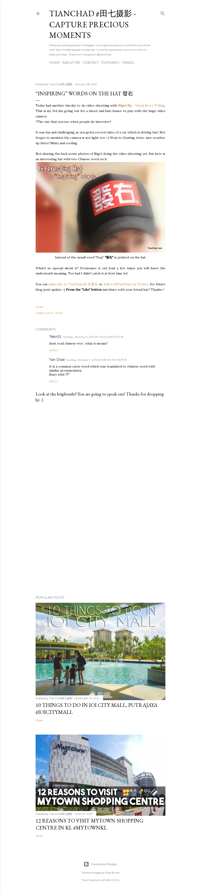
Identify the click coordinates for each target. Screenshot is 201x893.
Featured (110, 63)
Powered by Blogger (100, 864)
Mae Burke (112, 872)
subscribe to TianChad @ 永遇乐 (72, 284)
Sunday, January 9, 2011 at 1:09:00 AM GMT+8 (93, 336)
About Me (71, 63)
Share (58, 313)
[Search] (162, 12)
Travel (128, 63)
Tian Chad (56, 360)
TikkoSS (55, 337)
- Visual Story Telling (141, 105)
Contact (91, 63)
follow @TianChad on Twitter (126, 284)
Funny (49, 313)
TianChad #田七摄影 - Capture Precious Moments (92, 24)
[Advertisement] (100, 552)
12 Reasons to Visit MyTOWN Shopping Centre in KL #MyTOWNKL (89, 824)
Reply (53, 350)
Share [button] (39, 306)
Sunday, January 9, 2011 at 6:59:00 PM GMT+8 (96, 359)
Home (54, 63)
